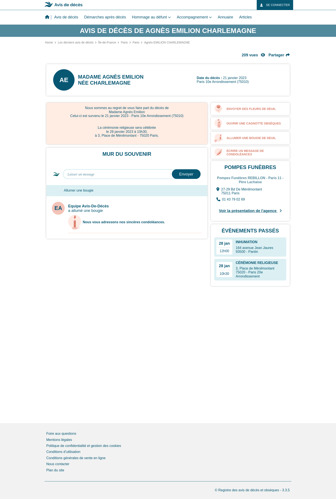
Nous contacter (57, 464)
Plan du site (55, 470)
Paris (124, 42)
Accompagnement (192, 17)
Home (49, 42)
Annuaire (225, 17)
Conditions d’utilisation (63, 452)
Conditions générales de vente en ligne (76, 458)
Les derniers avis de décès (76, 42)
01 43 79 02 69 (230, 199)
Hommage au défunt (149, 17)
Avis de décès (66, 17)
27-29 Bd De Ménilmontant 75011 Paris (239, 191)
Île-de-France (107, 42)
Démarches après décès (105, 17)
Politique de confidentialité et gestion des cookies (83, 446)
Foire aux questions (61, 433)
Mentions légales (59, 440)
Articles (245, 17)
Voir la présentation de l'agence (250, 211)
